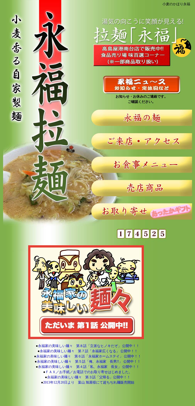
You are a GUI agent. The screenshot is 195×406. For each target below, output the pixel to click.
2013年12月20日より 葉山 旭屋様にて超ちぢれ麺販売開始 (88, 382)
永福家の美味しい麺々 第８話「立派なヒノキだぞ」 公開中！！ (89, 346)
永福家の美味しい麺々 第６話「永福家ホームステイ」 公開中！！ (88, 356)
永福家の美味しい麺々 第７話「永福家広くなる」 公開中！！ (89, 351)
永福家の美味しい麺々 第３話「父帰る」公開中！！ (88, 377)
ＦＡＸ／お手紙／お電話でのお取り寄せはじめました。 (88, 372)
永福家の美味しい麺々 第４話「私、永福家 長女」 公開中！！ (89, 367)
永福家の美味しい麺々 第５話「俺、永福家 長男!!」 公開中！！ (89, 361)
